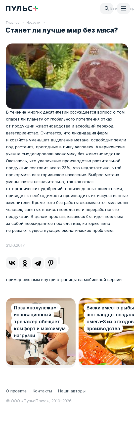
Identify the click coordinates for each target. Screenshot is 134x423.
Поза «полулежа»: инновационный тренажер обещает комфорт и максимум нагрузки (40, 321)
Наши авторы (72, 390)
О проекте (16, 390)
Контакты (42, 390)
